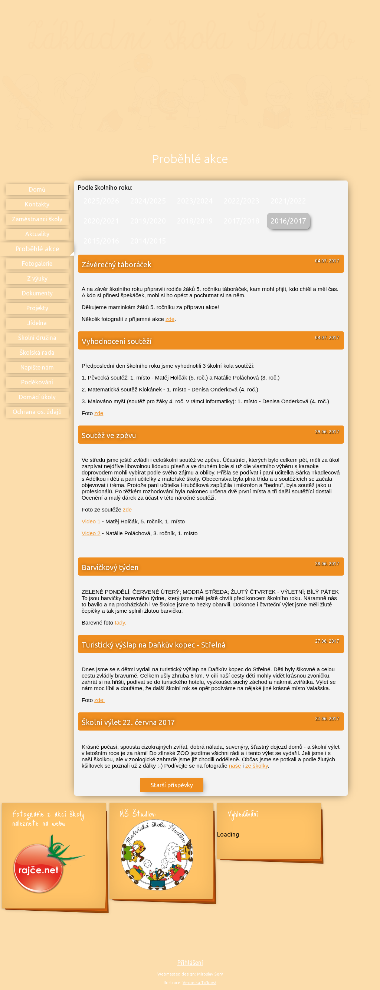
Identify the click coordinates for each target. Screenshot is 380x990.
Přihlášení (190, 962)
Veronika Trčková (199, 982)
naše (235, 765)
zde (170, 319)
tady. (120, 622)
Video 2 (91, 533)
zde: (99, 700)
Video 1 (92, 521)
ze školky (256, 765)
